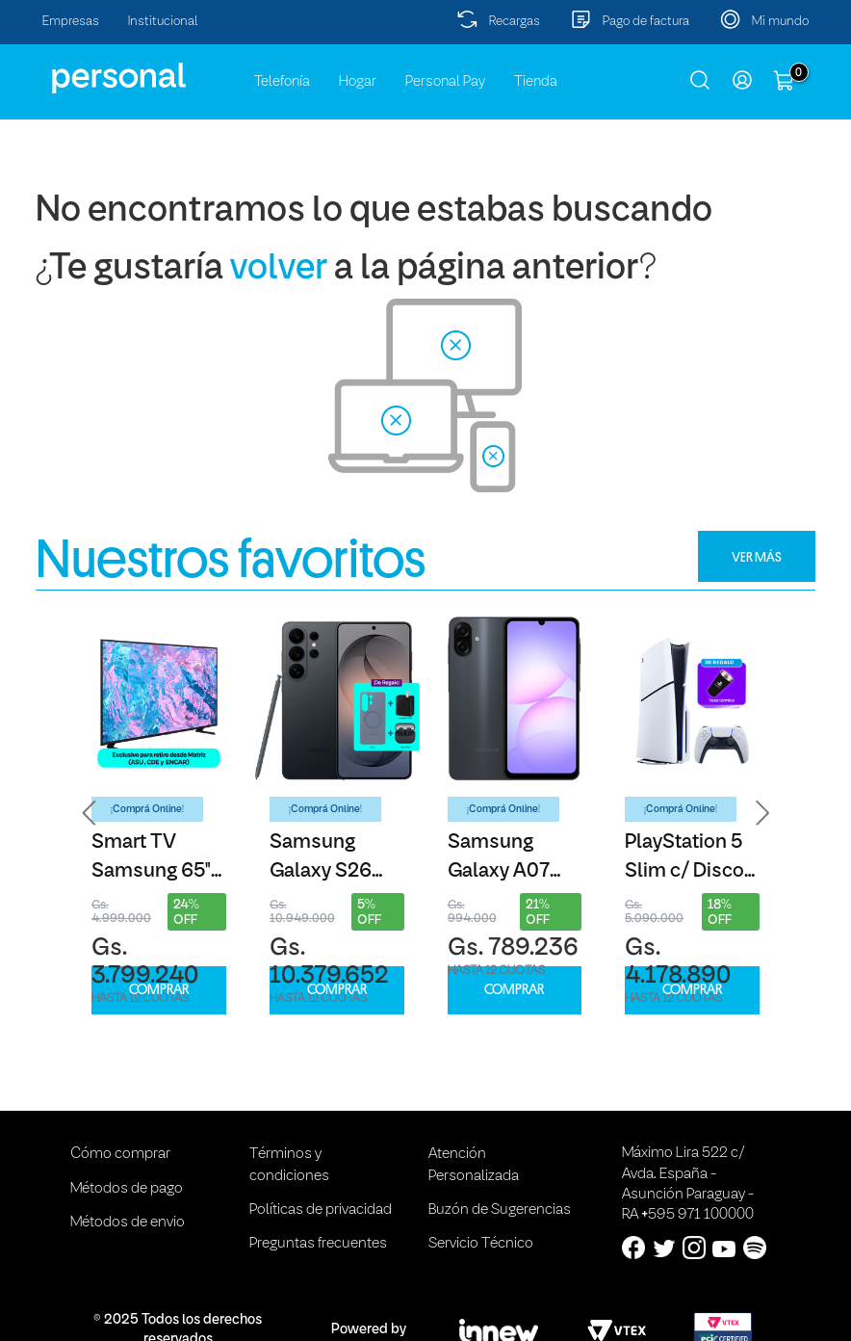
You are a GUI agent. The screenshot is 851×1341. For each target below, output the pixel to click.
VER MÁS (757, 557)
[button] (89, 814)
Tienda (535, 82)
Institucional (163, 21)
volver (278, 269)
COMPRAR (159, 990)
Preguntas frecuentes (318, 1243)
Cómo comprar (120, 1154)
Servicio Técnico (480, 1243)
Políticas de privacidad (320, 1210)
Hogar (357, 82)
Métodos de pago (126, 1189)
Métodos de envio (127, 1222)
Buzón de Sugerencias (499, 1210)
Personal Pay (445, 82)
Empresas (70, 21)
